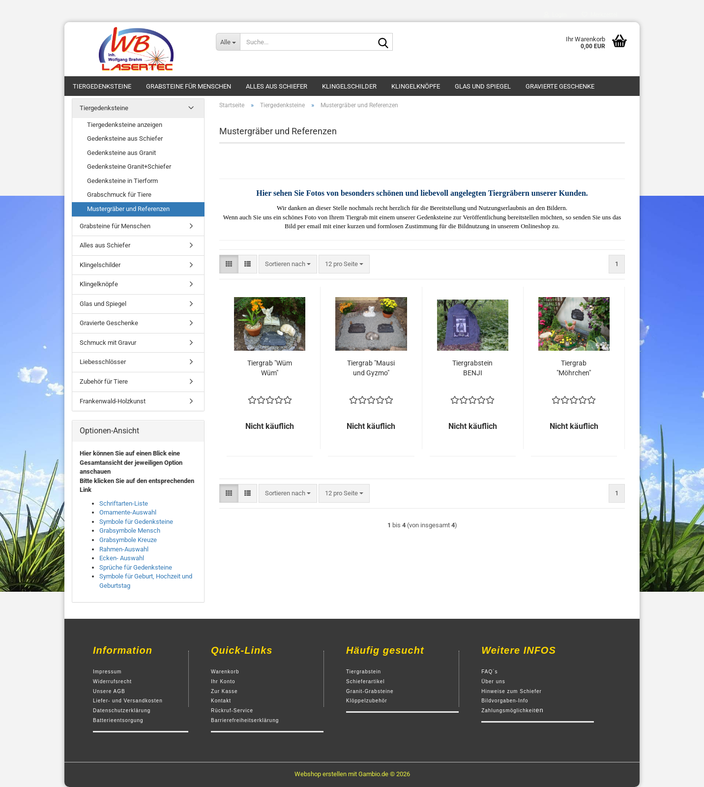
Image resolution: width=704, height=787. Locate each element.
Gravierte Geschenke (560, 86)
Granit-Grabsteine (369, 691)
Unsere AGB (109, 691)
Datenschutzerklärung (121, 710)
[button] (228, 264)
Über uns (493, 681)
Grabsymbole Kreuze (128, 540)
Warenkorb (225, 671)
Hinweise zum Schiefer (511, 691)
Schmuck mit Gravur (108, 342)
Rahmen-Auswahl (123, 549)
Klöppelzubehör (366, 700)
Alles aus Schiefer (276, 86)
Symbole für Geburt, (126, 576)
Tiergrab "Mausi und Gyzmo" (371, 368)
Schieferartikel (365, 681)
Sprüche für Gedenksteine (135, 567)
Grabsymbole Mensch (129, 530)
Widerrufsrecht (112, 681)
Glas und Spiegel (483, 86)
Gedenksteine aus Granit (121, 152)
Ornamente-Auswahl (127, 512)
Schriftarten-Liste (123, 503)
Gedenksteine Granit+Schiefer (129, 166)
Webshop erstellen (320, 774)
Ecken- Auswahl (121, 558)
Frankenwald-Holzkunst (113, 401)
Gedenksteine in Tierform (122, 180)
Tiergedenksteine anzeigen (124, 124)
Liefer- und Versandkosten (128, 700)
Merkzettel (599, 14)
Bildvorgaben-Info (504, 700)
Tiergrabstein (363, 671)
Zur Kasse (224, 691)
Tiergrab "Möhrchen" (574, 368)
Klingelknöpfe (415, 86)
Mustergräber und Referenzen (128, 208)
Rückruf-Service (232, 710)
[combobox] (288, 264)
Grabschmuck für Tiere (119, 194)
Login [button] (555, 14)
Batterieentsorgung (118, 720)
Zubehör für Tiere (104, 381)
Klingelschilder (349, 86)
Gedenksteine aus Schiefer (125, 138)
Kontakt (221, 700)
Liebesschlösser (103, 361)
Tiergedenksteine (102, 86)
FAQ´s (489, 671)
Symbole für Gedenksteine (136, 521)
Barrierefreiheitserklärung (245, 720)
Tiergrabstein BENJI (472, 368)
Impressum (107, 671)
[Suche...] (228, 42)
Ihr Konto (223, 681)
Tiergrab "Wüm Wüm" (269, 368)
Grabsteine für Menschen (188, 86)
